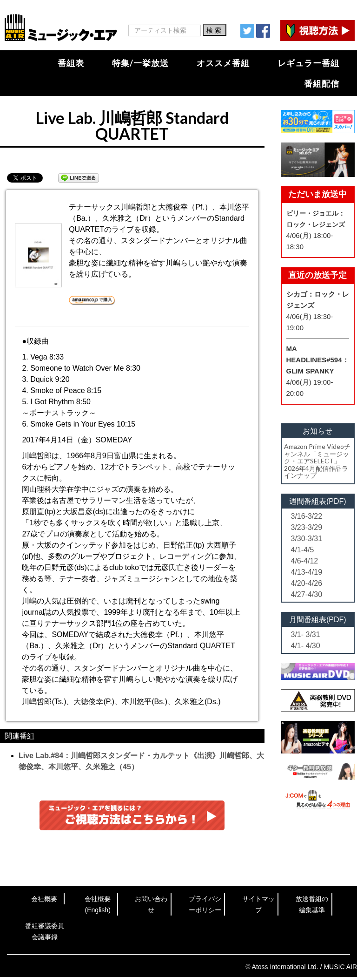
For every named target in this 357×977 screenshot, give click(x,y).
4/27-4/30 (307, 594)
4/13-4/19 (307, 572)
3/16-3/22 (307, 516)
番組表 (71, 63)
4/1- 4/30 (305, 646)
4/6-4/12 (304, 561)
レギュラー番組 (308, 63)
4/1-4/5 (302, 550)
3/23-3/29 (307, 527)
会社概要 (44, 898)
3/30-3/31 (307, 539)
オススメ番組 (223, 63)
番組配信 (321, 83)
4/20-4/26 (307, 583)
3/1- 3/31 (305, 634)
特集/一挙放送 (140, 63)
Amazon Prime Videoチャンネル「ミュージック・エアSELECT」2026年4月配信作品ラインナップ (317, 460)
